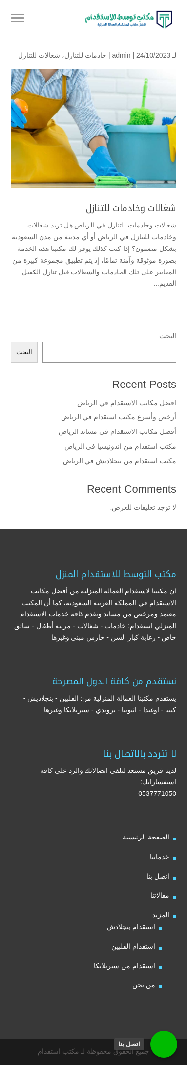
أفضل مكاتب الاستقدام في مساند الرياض (117, 431)
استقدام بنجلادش (131, 926)
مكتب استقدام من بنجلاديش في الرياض (119, 461)
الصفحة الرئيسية (146, 837)
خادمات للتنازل (85, 55)
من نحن (143, 985)
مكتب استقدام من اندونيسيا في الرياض (119, 446)
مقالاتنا (159, 895)
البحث (167, 336)
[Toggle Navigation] (17, 19)
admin (121, 55)
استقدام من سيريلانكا (124, 966)
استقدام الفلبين (133, 946)
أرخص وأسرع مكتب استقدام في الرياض (118, 417)
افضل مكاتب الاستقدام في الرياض (126, 403)
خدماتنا (159, 857)
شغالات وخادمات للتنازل (131, 208)
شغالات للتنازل (39, 55)
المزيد (160, 915)
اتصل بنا (157, 876)
